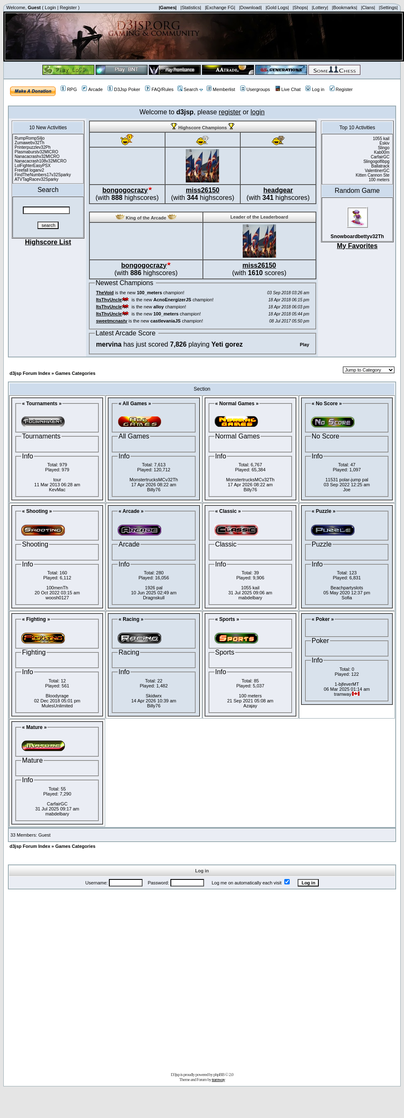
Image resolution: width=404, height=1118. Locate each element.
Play (304, 344)
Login (50, 7)
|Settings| (388, 7)
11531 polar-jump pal (346, 479)
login (258, 112)
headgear (278, 190)
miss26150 (202, 190)
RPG (69, 89)
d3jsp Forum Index (30, 373)
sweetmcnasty (111, 320)
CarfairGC (57, 803)
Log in (314, 89)
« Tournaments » (42, 403)
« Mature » (34, 727)
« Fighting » (36, 619)
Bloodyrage (57, 695)
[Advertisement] (98, 979)
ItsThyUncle (109, 299)
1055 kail (250, 587)
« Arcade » (130, 511)
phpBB (218, 1074)
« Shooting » (37, 511)
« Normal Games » (237, 403)
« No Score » (327, 403)
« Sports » (227, 619)
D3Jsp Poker (124, 89)
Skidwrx (154, 695)
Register (68, 7)
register (230, 112)
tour (57, 479)
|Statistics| (190, 7)
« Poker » (323, 619)
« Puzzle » (323, 511)
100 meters (250, 695)
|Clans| (368, 7)
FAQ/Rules (159, 89)
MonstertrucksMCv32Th (153, 479)
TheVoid (105, 292)
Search (187, 89)
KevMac (57, 489)
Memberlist (221, 89)
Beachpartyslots (346, 587)
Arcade (92, 89)
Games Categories (75, 373)
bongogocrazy (125, 190)
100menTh (57, 587)
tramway (218, 1079)
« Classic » (228, 511)
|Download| (250, 7)
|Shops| (300, 7)
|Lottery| (320, 7)
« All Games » (134, 403)
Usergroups (255, 89)
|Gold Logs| (277, 7)
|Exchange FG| (220, 7)
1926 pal (154, 587)
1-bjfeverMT (347, 684)
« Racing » (130, 619)
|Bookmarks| (344, 7)
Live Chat (288, 89)
